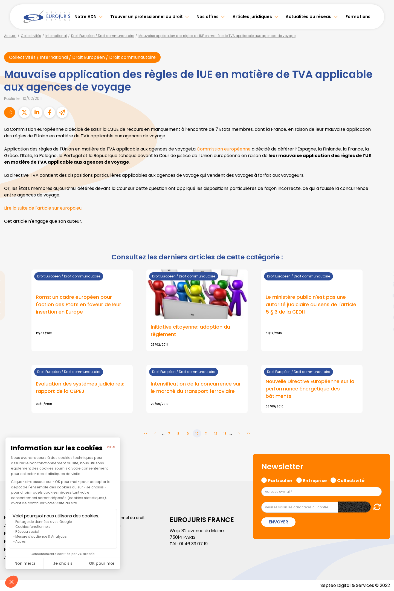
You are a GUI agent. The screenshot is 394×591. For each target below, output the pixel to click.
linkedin (383, 284)
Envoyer (278, 522)
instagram (383, 306)
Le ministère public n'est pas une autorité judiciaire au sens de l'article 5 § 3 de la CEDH (311, 304)
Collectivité (350, 479)
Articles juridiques (252, 16)
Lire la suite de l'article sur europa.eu (43, 208)
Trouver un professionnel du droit (146, 16)
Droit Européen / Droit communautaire (102, 35)
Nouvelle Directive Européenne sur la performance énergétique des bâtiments (310, 388)
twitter (383, 273)
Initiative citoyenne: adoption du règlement (190, 330)
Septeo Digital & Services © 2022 (355, 585)
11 (206, 433)
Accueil (10, 35)
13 (225, 433)
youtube (383, 295)
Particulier (280, 479)
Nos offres (207, 16)
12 (215, 433)
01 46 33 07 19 (193, 544)
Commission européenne (224, 149)
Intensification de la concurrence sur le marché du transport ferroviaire (196, 387)
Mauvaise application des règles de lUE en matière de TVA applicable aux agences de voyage (217, 35)
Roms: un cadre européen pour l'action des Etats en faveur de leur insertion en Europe (78, 304)
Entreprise (315, 479)
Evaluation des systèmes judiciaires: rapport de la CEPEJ (80, 387)
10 (197, 433)
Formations (358, 16)
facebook (383, 262)
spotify (383, 317)
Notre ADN (85, 16)
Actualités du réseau (309, 16)
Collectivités (31, 35)
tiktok (383, 328)
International (56, 35)
